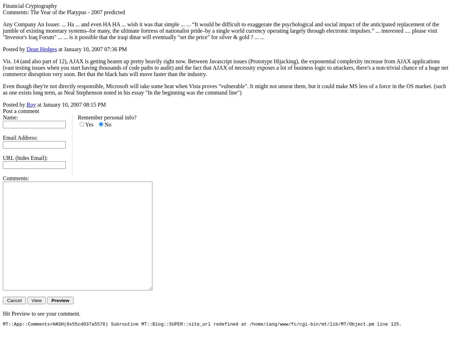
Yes (89, 125)
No (108, 125)
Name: (10, 117)
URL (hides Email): (25, 158)
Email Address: (20, 138)
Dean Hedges (42, 49)
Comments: (16, 178)
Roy (31, 105)
